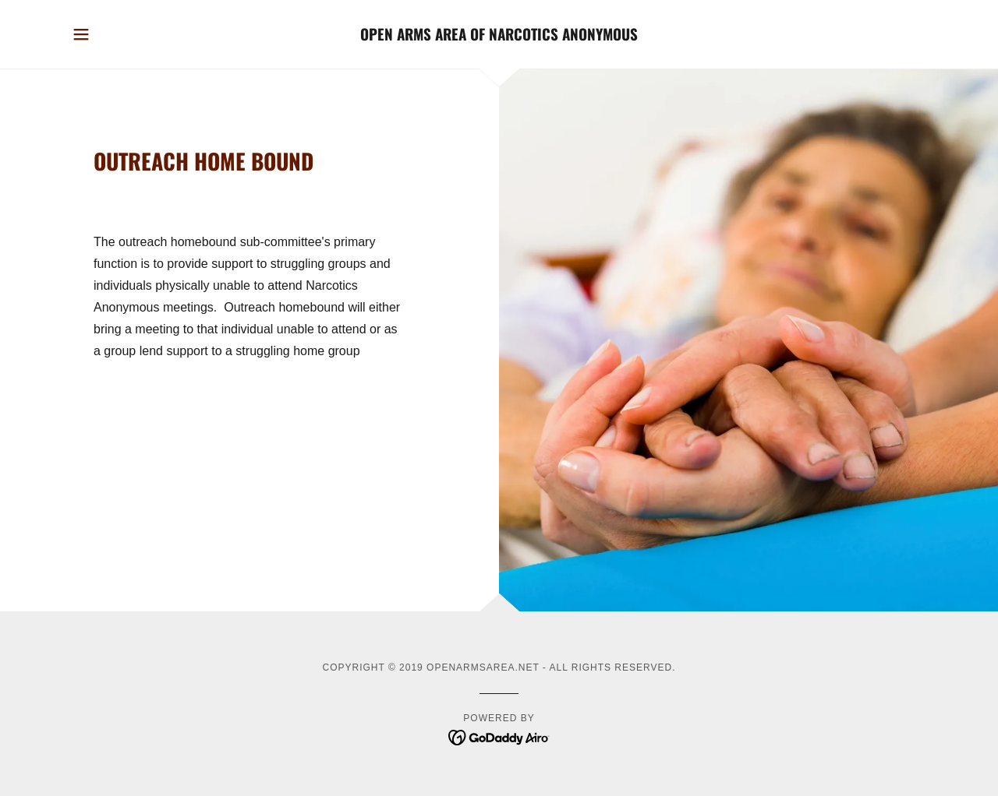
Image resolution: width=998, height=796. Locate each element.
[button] (81, 34)
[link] (499, 36)
